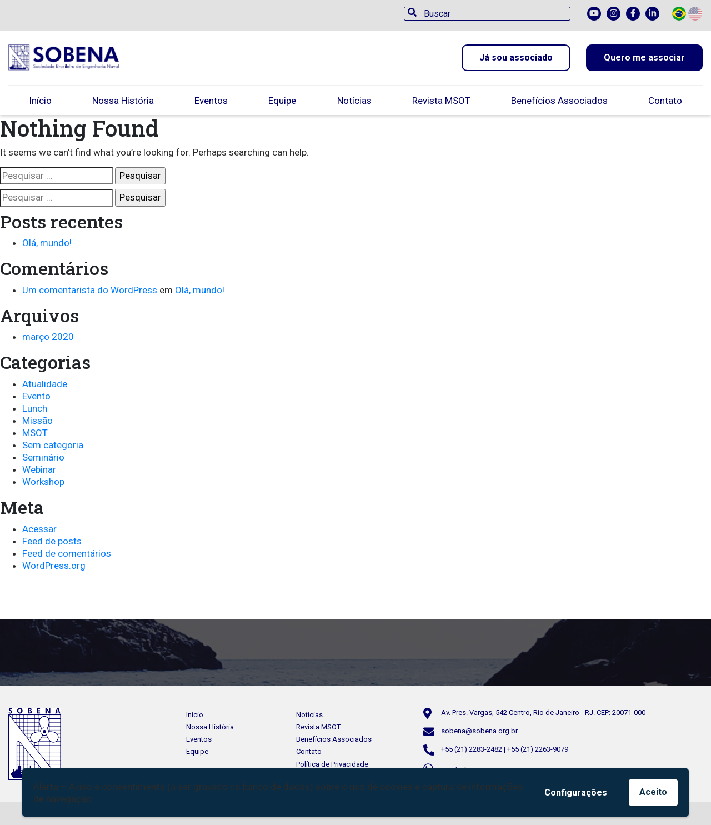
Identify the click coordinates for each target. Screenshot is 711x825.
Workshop (43, 481)
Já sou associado (516, 57)
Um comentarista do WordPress (89, 290)
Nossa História (123, 100)
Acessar (39, 528)
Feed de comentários (66, 553)
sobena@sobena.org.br (479, 731)
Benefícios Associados (559, 100)
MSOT (35, 432)
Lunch (34, 408)
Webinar (39, 469)
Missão (37, 420)
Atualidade (44, 383)
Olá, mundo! (47, 242)
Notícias (354, 100)
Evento (36, 396)
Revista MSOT (441, 100)
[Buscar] (487, 14)
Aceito (653, 792)
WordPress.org (54, 565)
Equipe (282, 100)
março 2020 (48, 336)
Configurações (575, 792)
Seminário (43, 457)
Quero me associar (644, 57)
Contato (665, 100)
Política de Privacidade (332, 764)
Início (40, 100)
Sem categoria (52, 445)
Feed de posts (52, 541)
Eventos (211, 100)
